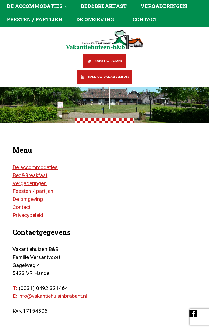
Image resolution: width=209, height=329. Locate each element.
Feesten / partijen (34, 19)
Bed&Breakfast (104, 6)
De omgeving (95, 19)
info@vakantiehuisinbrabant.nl (52, 296)
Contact (144, 19)
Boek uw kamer (108, 61)
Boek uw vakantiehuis (108, 77)
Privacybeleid (27, 215)
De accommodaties (34, 6)
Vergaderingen (164, 6)
